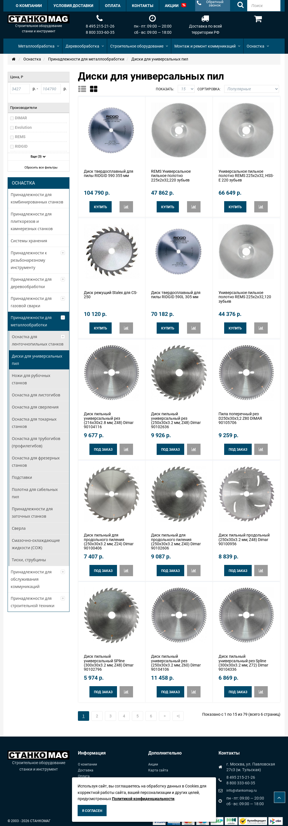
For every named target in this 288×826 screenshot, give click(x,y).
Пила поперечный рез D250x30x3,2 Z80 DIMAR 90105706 (240, 416)
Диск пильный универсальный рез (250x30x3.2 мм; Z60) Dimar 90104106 (176, 659)
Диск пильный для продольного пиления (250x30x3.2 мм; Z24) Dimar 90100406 (109, 539)
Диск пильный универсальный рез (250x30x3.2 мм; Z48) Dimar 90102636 (176, 418)
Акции (153, 760)
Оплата (84, 772)
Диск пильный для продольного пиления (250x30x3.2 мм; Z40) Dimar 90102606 (176, 539)
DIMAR (21, 118)
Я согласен (92, 811)
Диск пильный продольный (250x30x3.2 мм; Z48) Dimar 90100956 (244, 537)
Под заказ (103, 448)
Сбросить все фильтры (39, 167)
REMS (20, 136)
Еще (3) (38, 156)
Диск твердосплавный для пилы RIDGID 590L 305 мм (176, 293)
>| (178, 712)
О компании (87, 760)
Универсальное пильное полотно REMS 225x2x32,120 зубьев (245, 295)
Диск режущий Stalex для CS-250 (110, 293)
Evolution (23, 127)
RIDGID (21, 146)
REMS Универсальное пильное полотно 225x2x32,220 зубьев (171, 175)
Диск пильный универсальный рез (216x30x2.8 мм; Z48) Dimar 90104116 (109, 418)
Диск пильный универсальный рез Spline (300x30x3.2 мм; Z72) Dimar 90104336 (243, 659)
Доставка (85, 766)
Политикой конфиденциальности (143, 798)
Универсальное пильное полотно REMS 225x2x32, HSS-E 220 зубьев (246, 175)
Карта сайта (158, 766)
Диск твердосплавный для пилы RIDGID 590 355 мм (108, 173)
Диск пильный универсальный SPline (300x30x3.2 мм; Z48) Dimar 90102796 (109, 659)
